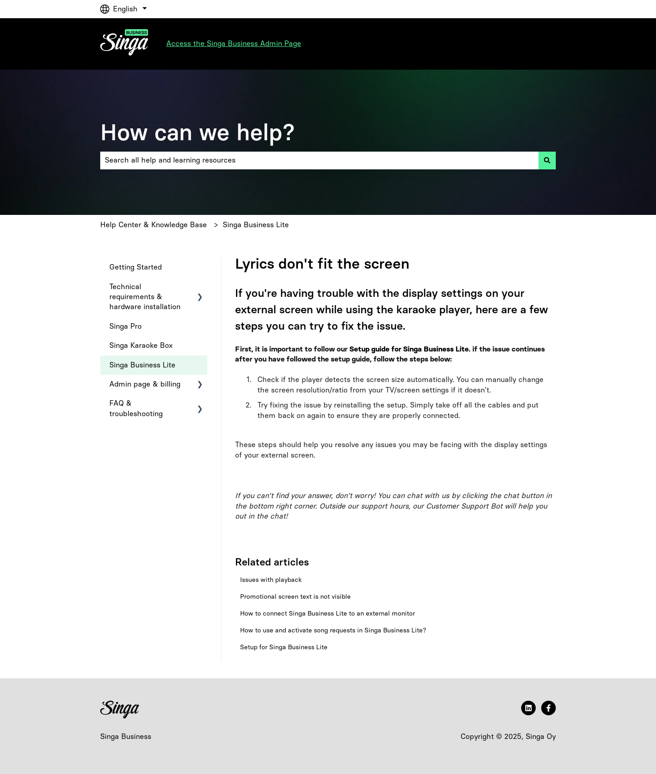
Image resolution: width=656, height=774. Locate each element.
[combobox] (319, 160)
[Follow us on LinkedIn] (528, 708)
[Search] (547, 160)
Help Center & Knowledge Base (153, 224)
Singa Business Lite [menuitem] (142, 365)
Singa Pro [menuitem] (125, 326)
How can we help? (197, 132)
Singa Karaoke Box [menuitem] (141, 345)
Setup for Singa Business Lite (284, 647)
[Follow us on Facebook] (548, 708)
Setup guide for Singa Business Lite (409, 349)
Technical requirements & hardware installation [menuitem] (144, 296)
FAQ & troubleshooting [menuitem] (136, 408)
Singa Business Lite (256, 224)
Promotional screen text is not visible (295, 597)
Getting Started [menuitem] (135, 267)
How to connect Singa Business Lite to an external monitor (327, 613)
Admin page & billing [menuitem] (144, 384)
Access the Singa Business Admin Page (233, 43)
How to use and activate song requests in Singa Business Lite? (333, 630)
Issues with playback (271, 580)
